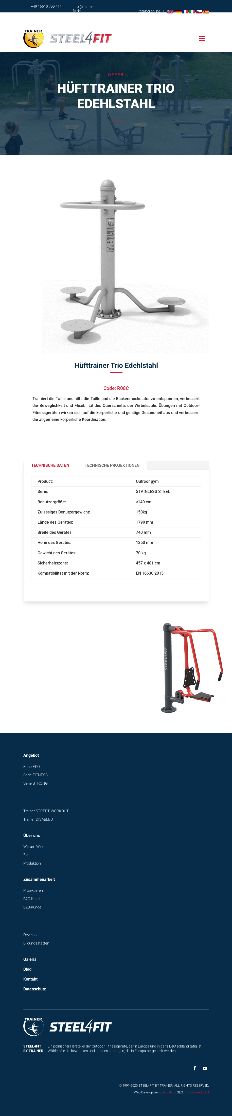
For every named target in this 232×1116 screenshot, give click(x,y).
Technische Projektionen (112, 465)
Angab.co (169, 1092)
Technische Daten (50, 465)
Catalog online (148, 11)
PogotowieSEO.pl (197, 1092)
